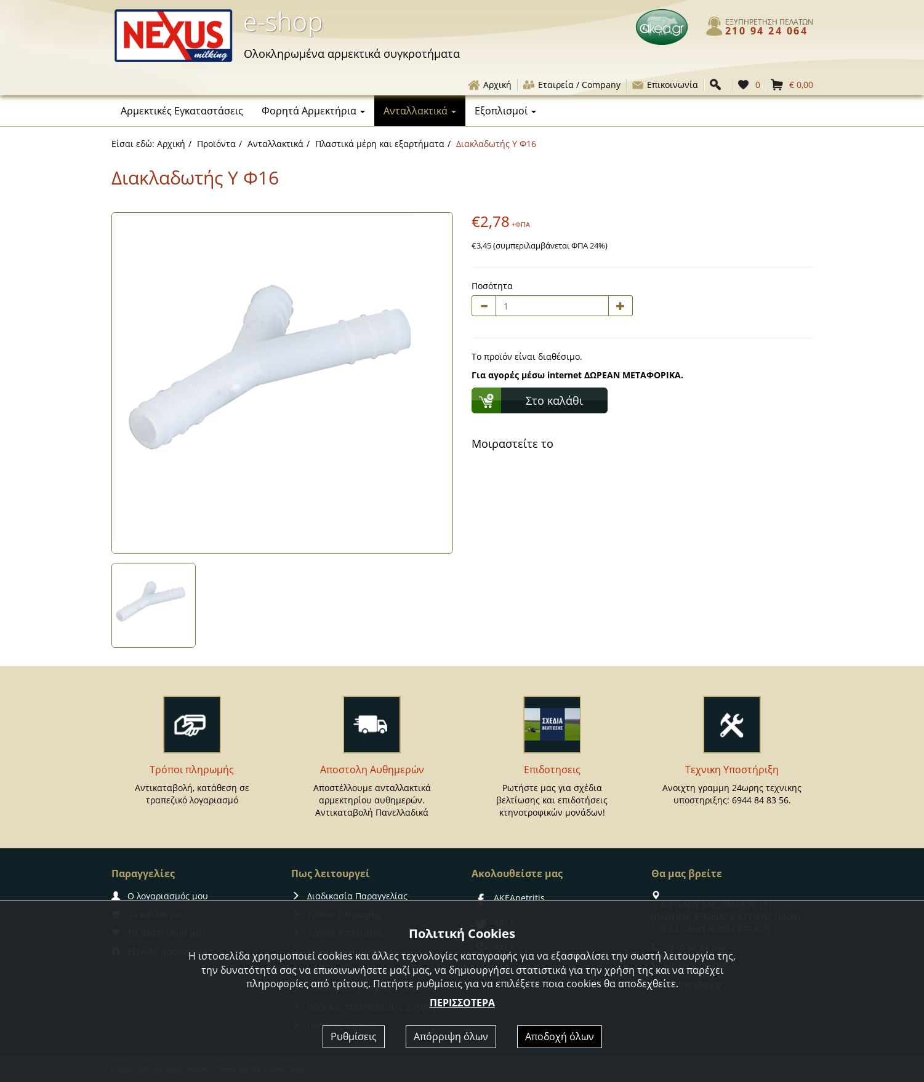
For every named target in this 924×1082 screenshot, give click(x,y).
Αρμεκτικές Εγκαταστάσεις (182, 110)
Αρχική (489, 84)
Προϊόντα (216, 143)
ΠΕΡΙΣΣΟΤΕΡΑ (462, 1002)
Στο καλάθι (554, 400)
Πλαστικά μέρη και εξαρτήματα (379, 143)
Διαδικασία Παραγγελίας (349, 896)
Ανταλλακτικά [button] (420, 110)
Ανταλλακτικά (275, 143)
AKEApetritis (508, 898)
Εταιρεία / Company (571, 84)
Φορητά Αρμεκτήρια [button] (313, 110)
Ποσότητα (492, 286)
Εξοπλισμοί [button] (505, 110)
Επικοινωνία (664, 84)
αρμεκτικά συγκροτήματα (352, 53)
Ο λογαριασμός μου (159, 896)
